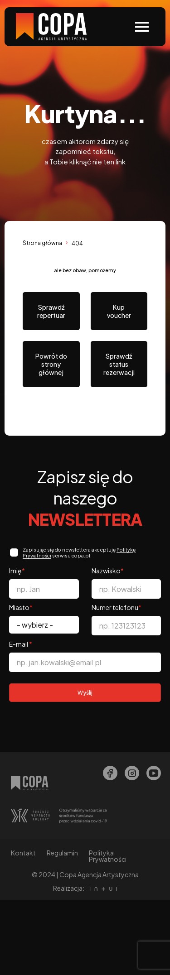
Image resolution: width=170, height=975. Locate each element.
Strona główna (42, 243)
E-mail (20, 644)
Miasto (21, 607)
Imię (17, 571)
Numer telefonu (116, 607)
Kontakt (23, 853)
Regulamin (62, 853)
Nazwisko (108, 571)
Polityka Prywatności (107, 856)
